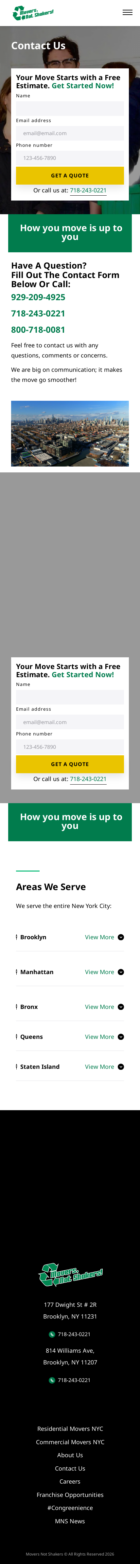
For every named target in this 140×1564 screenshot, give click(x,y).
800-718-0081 (38, 329)
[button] (127, 12)
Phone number (34, 145)
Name (23, 95)
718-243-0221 (88, 190)
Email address (33, 120)
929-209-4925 (38, 297)
